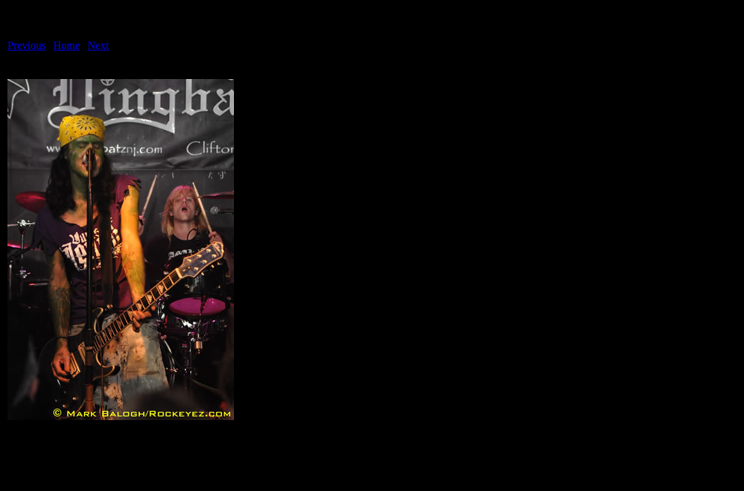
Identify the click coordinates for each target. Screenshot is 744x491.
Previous (27, 45)
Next (98, 45)
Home (66, 45)
